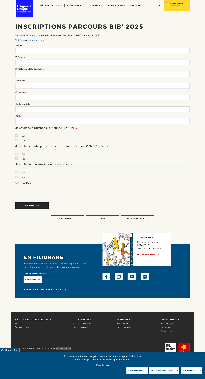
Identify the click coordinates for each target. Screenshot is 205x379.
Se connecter (175, 6)
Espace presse (116, 5)
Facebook (106, 276)
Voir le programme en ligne (30, 40)
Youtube (132, 276)
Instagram (145, 276)
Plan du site (165, 327)
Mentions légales (168, 323)
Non (22, 140)
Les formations (135, 219)
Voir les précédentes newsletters (43, 290)
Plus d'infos (102, 365)
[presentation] (36, 195)
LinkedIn (119, 276)
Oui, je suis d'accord (162, 370)
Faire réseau (76, 5)
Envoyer (30, 205)
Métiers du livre (51, 5)
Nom (18, 45)
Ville (17, 115)
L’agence (96, 5)
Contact (22, 323)
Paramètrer (190, 370)
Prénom (19, 57)
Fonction (20, 80)
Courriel (20, 92)
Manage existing (53, 279)
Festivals (136, 5)
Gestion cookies (10, 350)
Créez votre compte (177, 8)
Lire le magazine (146, 255)
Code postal (22, 104)
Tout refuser (135, 370)
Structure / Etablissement (29, 69)
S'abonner (30, 279)
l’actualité (65, 219)
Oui (22, 136)
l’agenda (100, 219)
